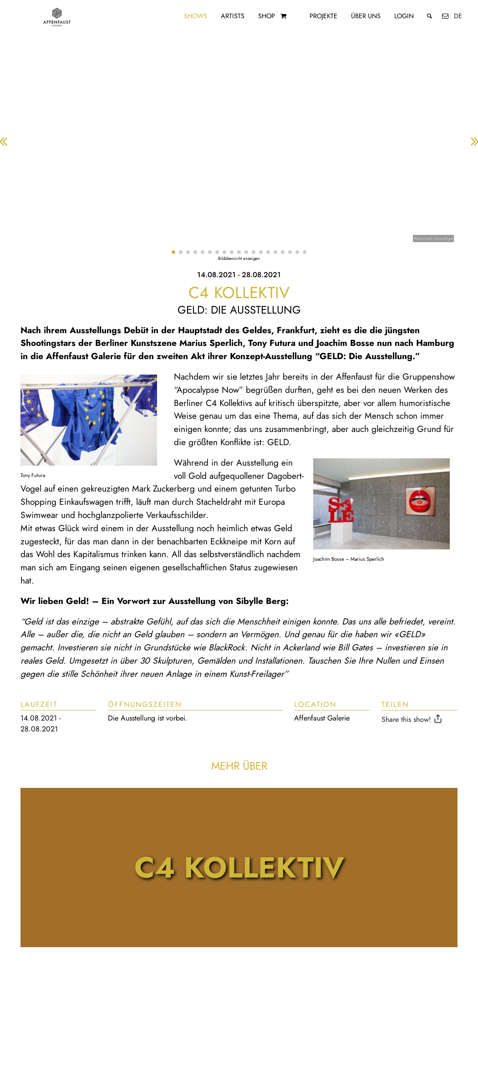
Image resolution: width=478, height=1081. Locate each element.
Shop (266, 15)
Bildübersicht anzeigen (239, 258)
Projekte (323, 15)
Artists (232, 15)
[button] (173, 252)
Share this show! (413, 719)
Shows (195, 15)
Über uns (366, 15)
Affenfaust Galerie (322, 718)
